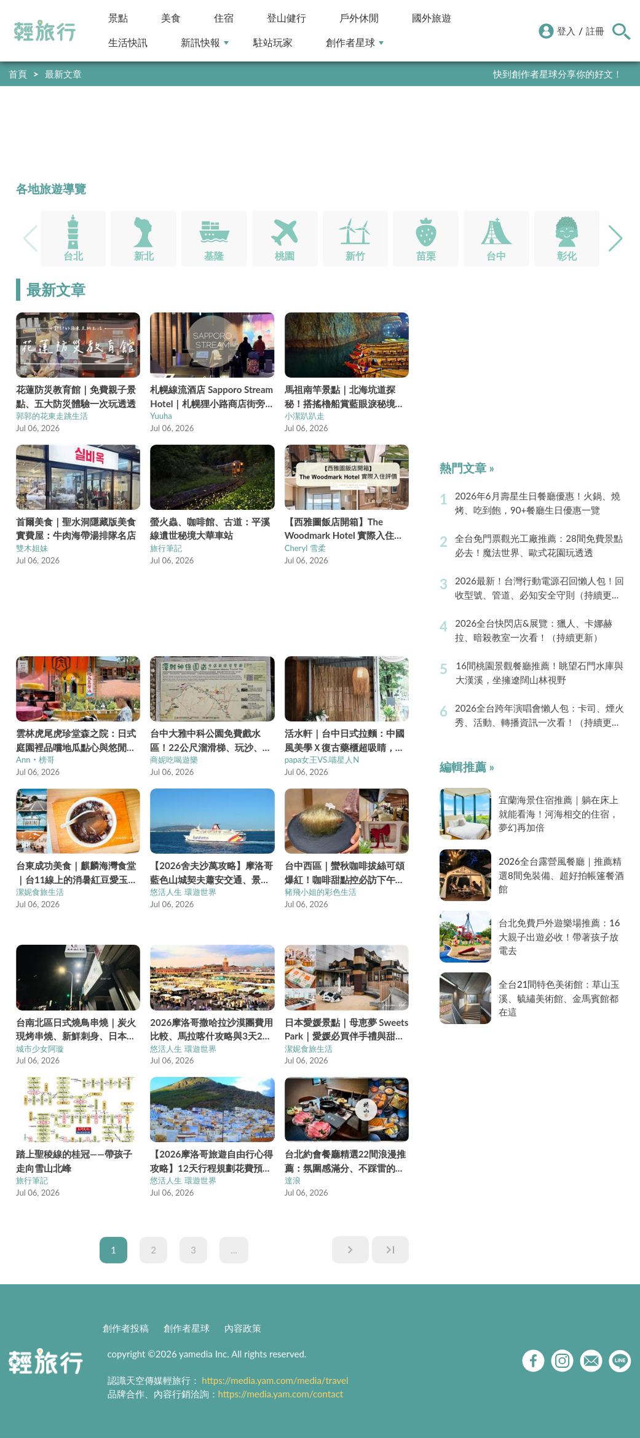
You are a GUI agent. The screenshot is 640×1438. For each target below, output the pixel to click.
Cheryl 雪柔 (305, 548)
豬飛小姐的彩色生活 (321, 892)
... (234, 1249)
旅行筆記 (166, 548)
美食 (171, 18)
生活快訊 (128, 43)
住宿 (224, 18)
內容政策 (242, 1327)
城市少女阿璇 (40, 1049)
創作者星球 (355, 43)
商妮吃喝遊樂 (174, 760)
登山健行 (286, 18)
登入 (566, 30)
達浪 (293, 1180)
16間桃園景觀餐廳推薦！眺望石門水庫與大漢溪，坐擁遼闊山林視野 (539, 672)
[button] (615, 238)
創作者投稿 (126, 1327)
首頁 (18, 73)
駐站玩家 (273, 43)
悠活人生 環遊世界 (183, 892)
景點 (118, 18)
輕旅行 (44, 30)
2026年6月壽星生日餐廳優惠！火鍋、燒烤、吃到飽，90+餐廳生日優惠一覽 (537, 502)
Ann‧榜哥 (35, 760)
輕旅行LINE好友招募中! (574, 73)
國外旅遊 (431, 18)
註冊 (595, 30)
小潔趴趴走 (305, 416)
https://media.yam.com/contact (281, 1393)
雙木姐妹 (32, 548)
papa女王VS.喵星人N (322, 760)
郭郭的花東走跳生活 (52, 416)
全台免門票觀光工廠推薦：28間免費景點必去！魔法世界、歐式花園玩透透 (538, 545)
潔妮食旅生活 (40, 892)
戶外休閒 (359, 18)
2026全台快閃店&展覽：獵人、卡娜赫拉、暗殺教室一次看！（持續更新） (533, 630)
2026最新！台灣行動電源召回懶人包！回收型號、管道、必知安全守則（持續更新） (539, 588)
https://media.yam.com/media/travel (275, 1380)
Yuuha (161, 416)
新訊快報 (205, 43)
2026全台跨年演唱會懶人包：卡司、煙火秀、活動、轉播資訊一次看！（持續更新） (539, 715)
